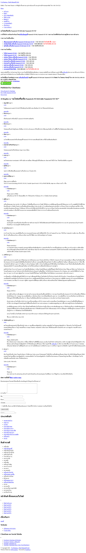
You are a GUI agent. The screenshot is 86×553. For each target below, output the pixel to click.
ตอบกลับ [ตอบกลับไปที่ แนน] (6, 163)
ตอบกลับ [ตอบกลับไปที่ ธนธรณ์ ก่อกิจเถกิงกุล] (6, 153)
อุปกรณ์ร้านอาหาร (9, 434)
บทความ (6, 424)
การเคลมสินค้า (8, 23)
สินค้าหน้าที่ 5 (7, 513)
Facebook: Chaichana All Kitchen (12, 542)
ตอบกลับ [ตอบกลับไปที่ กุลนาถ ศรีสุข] (6, 186)
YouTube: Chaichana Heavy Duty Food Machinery (16, 547)
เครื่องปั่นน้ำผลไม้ (23, 77)
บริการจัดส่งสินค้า (9, 15)
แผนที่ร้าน (6, 21)
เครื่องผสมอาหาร (8, 482)
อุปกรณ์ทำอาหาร (8, 430)
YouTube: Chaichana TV (10, 545)
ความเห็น (4, 395)
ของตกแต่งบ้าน (8, 422)
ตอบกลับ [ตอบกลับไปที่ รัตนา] (6, 142)
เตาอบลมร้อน (7, 492)
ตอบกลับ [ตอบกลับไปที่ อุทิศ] (6, 213)
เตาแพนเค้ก (7, 472)
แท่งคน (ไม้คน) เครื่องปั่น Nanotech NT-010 (15, 57)
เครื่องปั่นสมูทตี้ (23, 34)
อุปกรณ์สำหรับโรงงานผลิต (11, 436)
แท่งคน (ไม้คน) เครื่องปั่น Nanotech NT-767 (15, 59)
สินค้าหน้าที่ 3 (7, 509)
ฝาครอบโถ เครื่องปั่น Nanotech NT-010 (14, 61)
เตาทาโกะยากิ (8, 468)
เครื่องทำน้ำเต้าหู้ (8, 474)
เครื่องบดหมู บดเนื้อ (9, 476)
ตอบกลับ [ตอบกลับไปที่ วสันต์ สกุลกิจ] (6, 332)
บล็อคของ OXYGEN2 (10, 530)
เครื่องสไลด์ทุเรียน (9, 484)
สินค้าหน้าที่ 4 (7, 511)
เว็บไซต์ (3, 404)
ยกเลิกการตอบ (17, 377)
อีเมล (2, 401)
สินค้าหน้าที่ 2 (7, 507)
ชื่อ (1, 398)
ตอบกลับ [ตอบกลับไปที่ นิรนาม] (6, 122)
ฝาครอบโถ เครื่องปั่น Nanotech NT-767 (14, 63)
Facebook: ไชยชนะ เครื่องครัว (12, 543)
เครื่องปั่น (64, 72)
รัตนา (11, 377)
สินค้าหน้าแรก (8, 505)
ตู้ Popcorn (6, 480)
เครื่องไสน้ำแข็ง (8, 456)
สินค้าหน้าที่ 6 (7, 515)
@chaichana (16, 81)
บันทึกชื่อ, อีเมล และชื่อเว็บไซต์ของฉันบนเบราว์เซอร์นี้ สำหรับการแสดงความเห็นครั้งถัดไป (27, 408)
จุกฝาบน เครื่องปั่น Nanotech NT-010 (13, 65)
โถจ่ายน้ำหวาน (8, 458)
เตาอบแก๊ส (7, 488)
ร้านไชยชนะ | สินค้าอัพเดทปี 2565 (10, 2)
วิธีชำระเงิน (7, 17)
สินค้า (5, 13)
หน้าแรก (6, 11)
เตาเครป (6, 470)
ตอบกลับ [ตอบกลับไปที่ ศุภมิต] (6, 174)
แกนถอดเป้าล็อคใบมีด (10, 69)
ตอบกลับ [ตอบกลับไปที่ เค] (6, 364)
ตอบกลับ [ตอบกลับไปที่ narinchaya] (6, 238)
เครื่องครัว (6, 438)
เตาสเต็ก (6, 462)
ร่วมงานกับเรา (8, 27)
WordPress (28, 551)
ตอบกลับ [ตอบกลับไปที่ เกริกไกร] (6, 283)
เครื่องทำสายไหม (8, 478)
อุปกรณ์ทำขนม (8, 428)
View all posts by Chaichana (8, 91)
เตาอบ (5, 440)
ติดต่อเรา (6, 19)
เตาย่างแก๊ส (7, 460)
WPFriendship (14, 551)
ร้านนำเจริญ (7, 532)
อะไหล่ (6, 426)
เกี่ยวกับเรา (7, 25)
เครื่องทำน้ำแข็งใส (9, 454)
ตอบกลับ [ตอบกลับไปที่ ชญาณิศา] (6, 111)
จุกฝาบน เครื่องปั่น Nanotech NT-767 (13, 67)
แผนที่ (2, 523)
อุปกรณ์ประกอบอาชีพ (10, 432)
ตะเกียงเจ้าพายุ (8, 494)
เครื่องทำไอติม (8, 466)
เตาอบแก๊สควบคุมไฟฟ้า (10, 490)
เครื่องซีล (6, 464)
